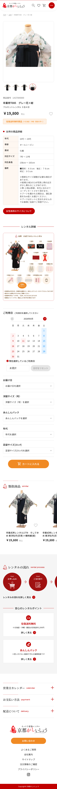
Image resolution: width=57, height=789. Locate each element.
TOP (4, 15)
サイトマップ (28, 759)
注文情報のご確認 (28, 764)
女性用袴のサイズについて (19, 211)
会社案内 (28, 754)
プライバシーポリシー (28, 769)
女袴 (10, 15)
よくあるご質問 (28, 750)
